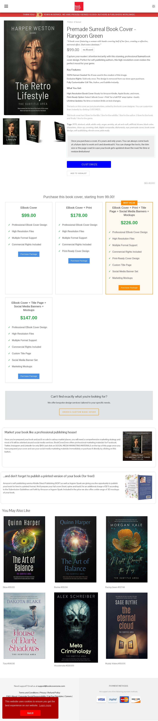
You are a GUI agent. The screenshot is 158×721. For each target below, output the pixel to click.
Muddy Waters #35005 (115, 664)
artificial (132, 124)
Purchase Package (28, 254)
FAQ (8, 696)
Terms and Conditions (29, 693)
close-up (81, 127)
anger (104, 124)
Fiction (70, 22)
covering (89, 127)
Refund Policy (54, 693)
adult (88, 124)
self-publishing (80, 130)
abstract (81, 124)
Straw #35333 (9, 587)
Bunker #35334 (61, 587)
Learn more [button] (45, 705)
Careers (68, 696)
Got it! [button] (30, 713)
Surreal (78, 22)
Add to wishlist (78, 173)
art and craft (123, 124)
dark (96, 127)
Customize (88, 164)
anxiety (110, 124)
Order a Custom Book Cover (79, 412)
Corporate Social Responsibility (32, 696)
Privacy (43, 693)
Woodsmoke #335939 (64, 666)
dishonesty (120, 127)
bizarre (140, 124)
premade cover (137, 127)
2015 (74, 124)
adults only (96, 124)
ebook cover (93, 130)
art (116, 124)
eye (127, 127)
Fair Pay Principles (55, 696)
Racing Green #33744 (115, 587)
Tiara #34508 (9, 664)
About (14, 696)
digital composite (106, 127)
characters (71, 127)
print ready (105, 130)
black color (148, 124)
